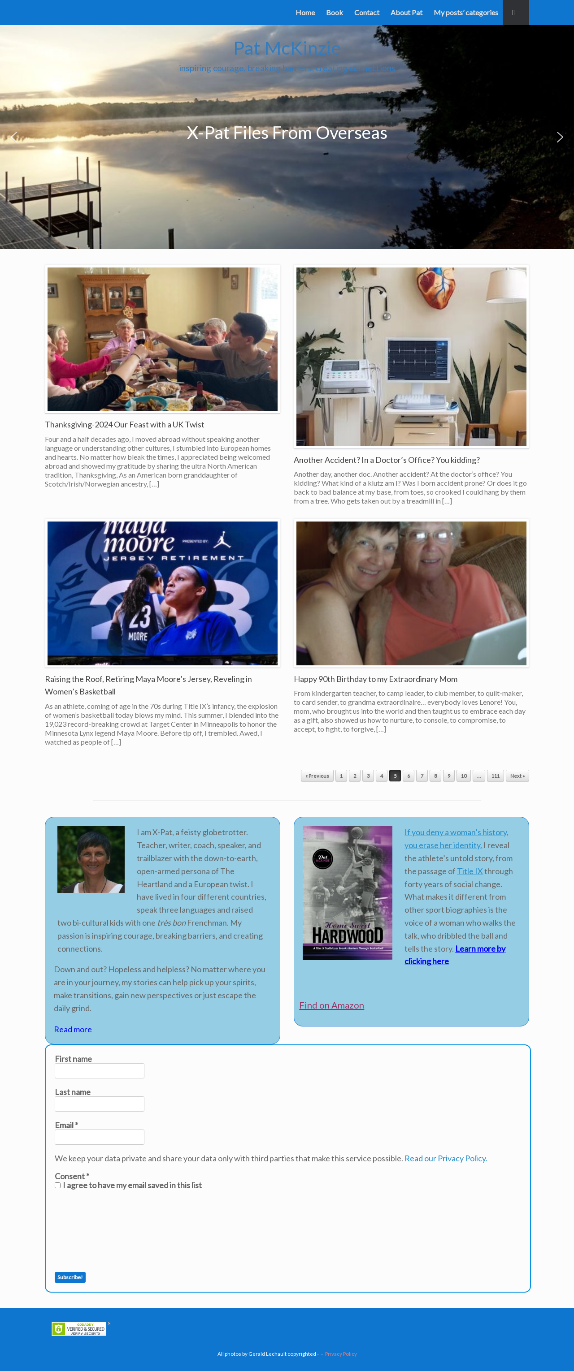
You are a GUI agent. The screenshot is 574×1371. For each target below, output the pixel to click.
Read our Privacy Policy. (445, 1158)
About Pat (406, 12)
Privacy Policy (341, 1354)
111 (495, 776)
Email (66, 1125)
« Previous (317, 776)
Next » (517, 776)
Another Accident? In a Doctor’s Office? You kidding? (387, 460)
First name (73, 1058)
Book (334, 12)
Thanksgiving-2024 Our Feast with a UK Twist (124, 424)
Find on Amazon (331, 1005)
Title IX (470, 871)
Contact (366, 12)
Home (305, 12)
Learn (465, 948)
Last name (73, 1091)
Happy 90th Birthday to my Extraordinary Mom (375, 679)
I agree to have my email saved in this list (128, 1185)
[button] (516, 12)
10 (463, 776)
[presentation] (91, 1231)
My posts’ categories (466, 12)
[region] (287, 137)
